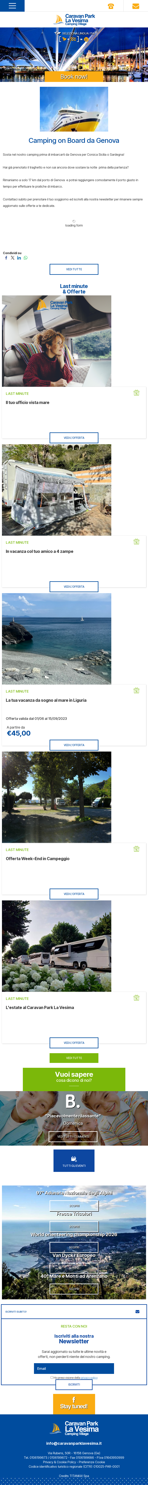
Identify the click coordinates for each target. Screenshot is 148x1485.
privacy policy (89, 1377)
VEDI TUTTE (74, 269)
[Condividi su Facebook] (6, 257)
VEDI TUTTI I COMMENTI (73, 1136)
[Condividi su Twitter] (12, 257)
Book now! (74, 76)
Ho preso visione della (76, 1377)
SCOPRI (74, 1205)
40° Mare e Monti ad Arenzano (74, 1276)
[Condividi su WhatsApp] (25, 257)
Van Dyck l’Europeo (74, 1255)
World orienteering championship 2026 (74, 1234)
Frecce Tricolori (74, 1213)
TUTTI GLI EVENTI (74, 1161)
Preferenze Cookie (92, 1462)
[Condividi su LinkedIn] (19, 257)
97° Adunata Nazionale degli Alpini (74, 1193)
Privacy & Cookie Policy (59, 1462)
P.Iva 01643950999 (110, 1458)
